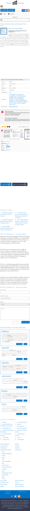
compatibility (12, 96)
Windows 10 (12, 100)
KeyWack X (5, 331)
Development (3, 448)
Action (3, 451)
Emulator (11, 97)
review (14, 103)
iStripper (4, 391)
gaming (24, 96)
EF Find (4, 404)
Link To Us (7, 491)
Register (12, 14)
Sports (3, 471)
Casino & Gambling (6, 461)
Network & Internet (19, 480)
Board (3, 457)
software (20, 101)
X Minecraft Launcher (22, 428)
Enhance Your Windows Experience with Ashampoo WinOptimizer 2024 (6, 221)
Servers (17, 482)
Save (25, 344)
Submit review (25, 322)
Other (24, 24)
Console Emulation (21, 103)
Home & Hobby (3, 480)
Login (4, 14)
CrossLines (5, 363)
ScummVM (5, 348)
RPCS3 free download (21, 100)
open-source (12, 104)
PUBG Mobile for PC (6, 428)
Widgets (2, 486)
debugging (21, 98)
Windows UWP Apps (19, 486)
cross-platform (19, 94)
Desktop (17, 446)
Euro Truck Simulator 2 (22, 422)
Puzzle (3, 478)
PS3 (17, 96)
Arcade (3, 455)
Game (15, 97)
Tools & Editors (5, 474)
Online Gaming (5, 465)
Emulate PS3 (12, 101)
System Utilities (3, 484)
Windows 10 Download (5, 24)
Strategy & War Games (7, 473)
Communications (4, 446)
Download (19, 344)
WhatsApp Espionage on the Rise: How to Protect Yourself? (6, 214)
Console (16, 98)
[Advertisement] (15, 63)
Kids (3, 463)
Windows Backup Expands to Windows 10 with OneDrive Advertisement (6, 228)
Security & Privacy (4, 482)
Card (3, 459)
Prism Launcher (20, 426)
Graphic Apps (18, 449)
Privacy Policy (22, 491)
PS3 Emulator (12, 94)
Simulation (4, 469)
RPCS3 (1, 25)
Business (17, 444)
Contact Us (7, 493)
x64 (17, 101)
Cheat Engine (6, 437)
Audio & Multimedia (4, 444)
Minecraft (19, 424)
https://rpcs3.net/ (13, 106)
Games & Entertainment (16, 24)
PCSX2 (18, 437)
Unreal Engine (20, 439)
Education (17, 448)
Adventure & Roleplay (7, 453)
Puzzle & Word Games (7, 467)
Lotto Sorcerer (6, 376)
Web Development (19, 484)
